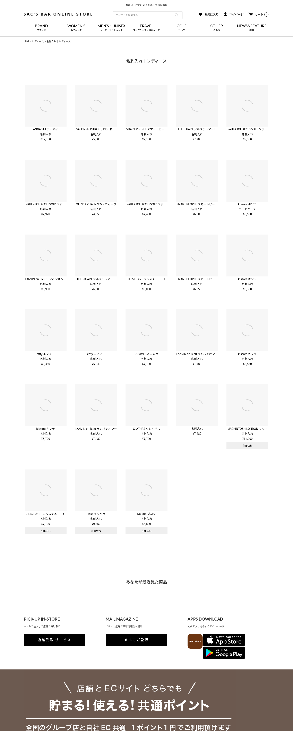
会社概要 (29, 685)
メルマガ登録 (136, 640)
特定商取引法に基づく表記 (41, 695)
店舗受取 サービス (54, 640)
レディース (38, 41)
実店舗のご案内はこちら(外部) (91, 708)
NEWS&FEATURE (251, 28)
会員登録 (79, 699)
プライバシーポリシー (38, 690)
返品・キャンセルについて (89, 694)
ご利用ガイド (83, 685)
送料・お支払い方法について (90, 690)
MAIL (170, 693)
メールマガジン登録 (86, 703)
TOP (27, 41)
